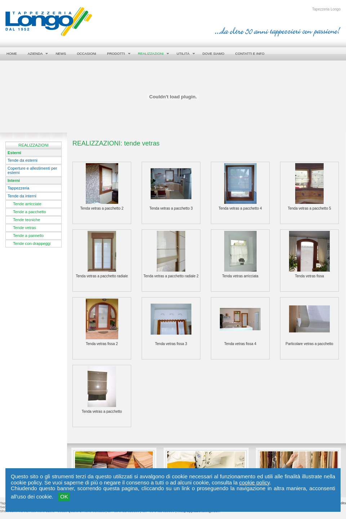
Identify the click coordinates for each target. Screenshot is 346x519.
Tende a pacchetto (29, 212)
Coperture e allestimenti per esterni (32, 170)
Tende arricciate (27, 204)
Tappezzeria (18, 188)
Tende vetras (24, 227)
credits (341, 503)
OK (64, 496)
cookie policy (254, 482)
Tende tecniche (26, 220)
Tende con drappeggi (32, 243)
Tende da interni (22, 196)
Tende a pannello (28, 235)
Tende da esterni (22, 160)
